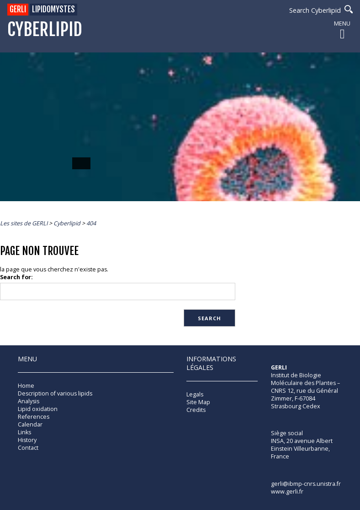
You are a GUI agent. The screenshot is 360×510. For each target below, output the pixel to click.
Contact (28, 448)
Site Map (198, 402)
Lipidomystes (53, 9)
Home (26, 386)
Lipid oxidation (38, 409)
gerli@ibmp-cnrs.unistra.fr (306, 484)
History (27, 440)
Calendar (30, 424)
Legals (194, 394)
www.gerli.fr (287, 491)
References (33, 417)
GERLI (18, 9)
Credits (196, 410)
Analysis (28, 401)
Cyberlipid (44, 30)
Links (24, 432)
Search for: (16, 277)
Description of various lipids (55, 393)
